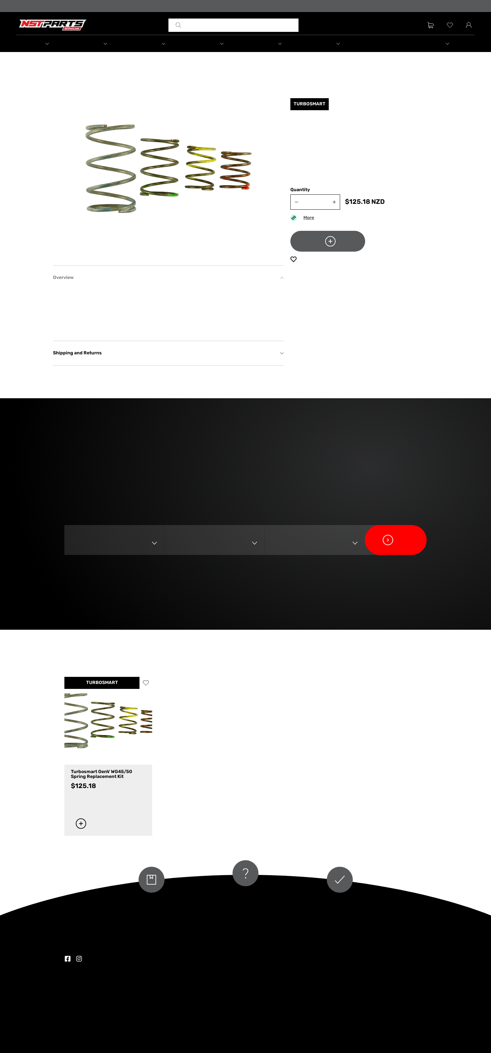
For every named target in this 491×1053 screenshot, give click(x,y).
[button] (45, 43)
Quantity (300, 190)
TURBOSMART (102, 682)
